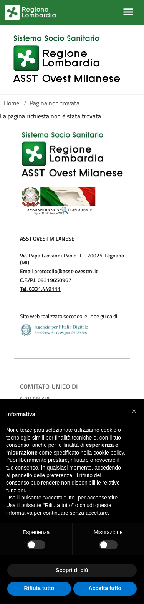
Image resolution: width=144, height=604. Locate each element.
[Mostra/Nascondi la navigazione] (128, 12)
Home (11, 103)
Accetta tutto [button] (104, 588)
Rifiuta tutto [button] (39, 588)
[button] (134, 411)
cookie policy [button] (108, 453)
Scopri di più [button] (72, 570)
